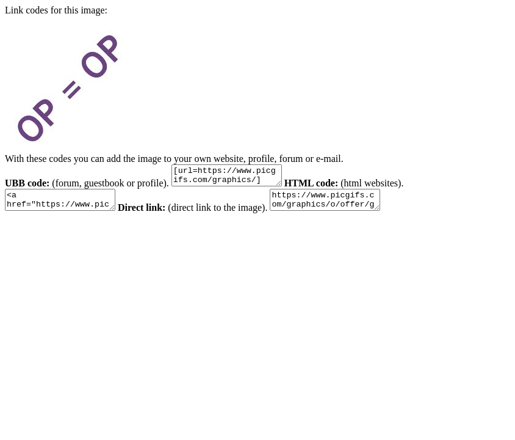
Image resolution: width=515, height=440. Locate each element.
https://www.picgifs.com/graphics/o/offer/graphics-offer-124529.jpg (343, 205)
